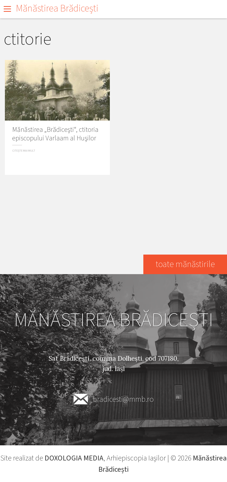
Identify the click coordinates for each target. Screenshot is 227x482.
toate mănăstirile (185, 264)
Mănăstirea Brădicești (57, 8)
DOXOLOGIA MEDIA (74, 458)
